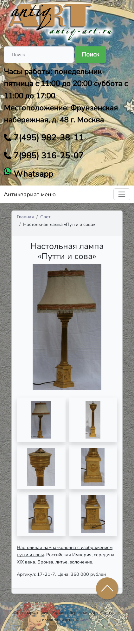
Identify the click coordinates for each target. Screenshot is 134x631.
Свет (45, 217)
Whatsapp (32, 174)
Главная (25, 217)
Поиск (90, 54)
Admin (86, 619)
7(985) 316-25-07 (47, 155)
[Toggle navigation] (121, 194)
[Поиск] (39, 54)
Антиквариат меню (30, 194)
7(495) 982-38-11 (47, 137)
